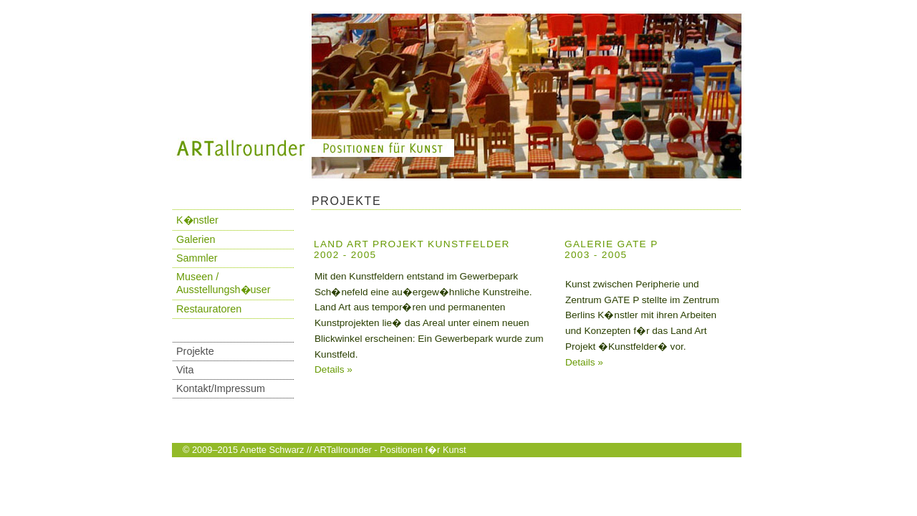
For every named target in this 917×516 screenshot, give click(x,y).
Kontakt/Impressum (220, 388)
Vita (185, 370)
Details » (333, 369)
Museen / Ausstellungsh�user (223, 283)
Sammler (197, 258)
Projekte (195, 351)
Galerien (195, 239)
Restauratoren (208, 309)
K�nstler (197, 220)
